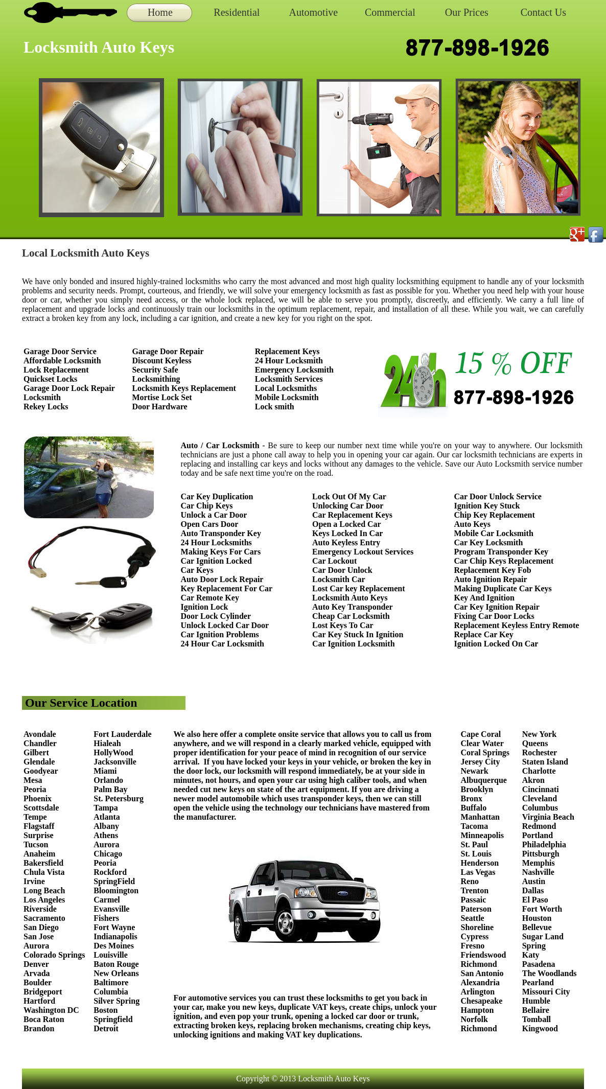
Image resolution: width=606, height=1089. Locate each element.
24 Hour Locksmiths (216, 542)
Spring (534, 945)
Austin (533, 881)
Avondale (40, 734)
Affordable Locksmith (62, 360)
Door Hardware (159, 406)
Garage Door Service (60, 351)
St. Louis (476, 853)
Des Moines (114, 945)
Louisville (111, 955)
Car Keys (197, 570)
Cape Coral (481, 734)
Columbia (111, 991)
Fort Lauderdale (122, 734)
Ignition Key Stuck (487, 505)
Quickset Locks (50, 379)
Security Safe (155, 369)
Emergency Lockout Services (362, 551)
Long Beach (44, 890)
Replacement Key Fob (492, 570)
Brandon (39, 1028)
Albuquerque (484, 780)
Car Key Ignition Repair (497, 607)
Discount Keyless (161, 360)
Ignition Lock (204, 607)
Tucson (36, 844)
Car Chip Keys (207, 505)
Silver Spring (118, 1001)
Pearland (538, 982)
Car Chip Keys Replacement (504, 561)
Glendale (39, 761)
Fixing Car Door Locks (494, 616)
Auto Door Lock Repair (222, 579)
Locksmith (42, 397)
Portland (537, 835)
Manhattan (480, 817)
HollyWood (113, 752)
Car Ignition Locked (216, 561)
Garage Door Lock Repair (69, 388)
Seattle (472, 918)
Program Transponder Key (501, 551)
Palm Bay (110, 789)
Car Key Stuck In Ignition (357, 634)
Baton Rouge (116, 964)
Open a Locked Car (346, 524)
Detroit (106, 1028)
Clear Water (482, 743)
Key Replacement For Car (227, 588)
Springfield (113, 1019)
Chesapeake (482, 1001)
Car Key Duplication (217, 496)
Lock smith (274, 406)
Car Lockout (334, 561)
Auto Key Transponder (352, 607)
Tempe (35, 817)
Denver (36, 964)
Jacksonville (115, 761)
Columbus (540, 807)
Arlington (478, 991)
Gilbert (37, 752)
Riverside (40, 909)
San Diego (41, 927)
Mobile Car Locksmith (493, 533)
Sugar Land (543, 936)
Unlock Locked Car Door (225, 625)
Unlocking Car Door (347, 505)
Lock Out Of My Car (349, 496)
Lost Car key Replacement (358, 588)
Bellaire (535, 1010)
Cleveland (539, 798)
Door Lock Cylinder (216, 616)
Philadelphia (544, 844)
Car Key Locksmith (488, 542)
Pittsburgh (541, 853)
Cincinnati (540, 789)
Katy (531, 955)
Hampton (477, 1010)
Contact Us (543, 12)
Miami (105, 771)
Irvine (34, 881)
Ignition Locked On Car (496, 643)
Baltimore (111, 982)
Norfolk (474, 1019)
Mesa (33, 780)
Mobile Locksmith (287, 397)
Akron (533, 780)
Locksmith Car (338, 579)
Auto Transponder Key (221, 533)
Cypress (475, 936)
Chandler (40, 743)
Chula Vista (44, 872)
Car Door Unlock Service (498, 496)
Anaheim (39, 853)
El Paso (535, 899)
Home (160, 12)
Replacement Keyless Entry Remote (516, 625)
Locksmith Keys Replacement (184, 388)
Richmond (479, 964)
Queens (535, 743)
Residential (237, 12)
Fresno (473, 945)
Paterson (476, 909)
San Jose (39, 936)
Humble (536, 1001)
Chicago (108, 853)
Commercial (390, 12)
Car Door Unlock (342, 570)
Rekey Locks (46, 406)
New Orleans (116, 973)
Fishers (106, 918)
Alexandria (480, 982)
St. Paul (475, 844)
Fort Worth (542, 909)
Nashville (538, 872)
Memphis (538, 863)
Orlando (108, 780)
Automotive (313, 12)
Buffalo (474, 807)
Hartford (39, 1001)
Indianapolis (115, 936)
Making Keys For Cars (221, 551)
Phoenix (38, 798)
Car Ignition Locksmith (353, 643)
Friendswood (483, 955)
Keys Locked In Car (347, 533)
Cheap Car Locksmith (351, 616)
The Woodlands (549, 973)
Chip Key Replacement (494, 515)
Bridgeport (43, 991)
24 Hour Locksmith (289, 360)
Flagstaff (39, 826)
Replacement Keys (287, 351)
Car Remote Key (210, 597)
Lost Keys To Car (343, 625)
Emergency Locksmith (294, 369)
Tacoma (474, 826)
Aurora (36, 945)
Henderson (480, 863)
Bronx (471, 798)
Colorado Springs (54, 955)
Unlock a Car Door (214, 515)
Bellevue (537, 927)
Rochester (539, 752)
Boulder (38, 982)
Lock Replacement (56, 369)
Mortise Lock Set (162, 397)
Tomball (536, 1019)
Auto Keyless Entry (346, 542)
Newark (474, 771)
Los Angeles (44, 899)
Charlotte (539, 771)
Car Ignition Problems (220, 634)
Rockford (110, 872)
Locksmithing (156, 379)
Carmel (107, 899)
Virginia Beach (548, 817)
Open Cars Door (210, 524)
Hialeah (107, 743)
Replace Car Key (484, 634)
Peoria (35, 789)
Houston (537, 918)
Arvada (37, 973)
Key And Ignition (484, 597)
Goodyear (42, 771)
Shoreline (477, 927)
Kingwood (540, 1028)
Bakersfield (43, 863)
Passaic (473, 899)
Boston (106, 1010)
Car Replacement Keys (352, 515)
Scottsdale (41, 807)
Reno (470, 881)
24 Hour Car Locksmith (222, 643)
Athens (106, 835)
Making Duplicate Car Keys (503, 588)
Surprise (39, 835)
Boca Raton (44, 1019)
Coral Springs (485, 752)
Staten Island (545, 761)
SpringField (114, 881)
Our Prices (466, 12)
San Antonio (482, 973)
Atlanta (107, 817)
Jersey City (480, 761)
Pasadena (538, 964)
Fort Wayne (114, 927)
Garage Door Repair (167, 351)
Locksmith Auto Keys (350, 597)
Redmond (539, 826)
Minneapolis (482, 835)
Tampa (106, 807)
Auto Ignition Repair (490, 579)
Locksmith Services (289, 379)
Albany (106, 826)
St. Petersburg (119, 798)
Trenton (475, 890)
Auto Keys (472, 524)
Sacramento (44, 918)
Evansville (111, 909)
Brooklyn (477, 789)
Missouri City (547, 991)
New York (540, 734)
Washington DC (51, 1010)
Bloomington (116, 890)
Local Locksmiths (286, 388)
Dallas (533, 890)
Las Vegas (478, 872)
